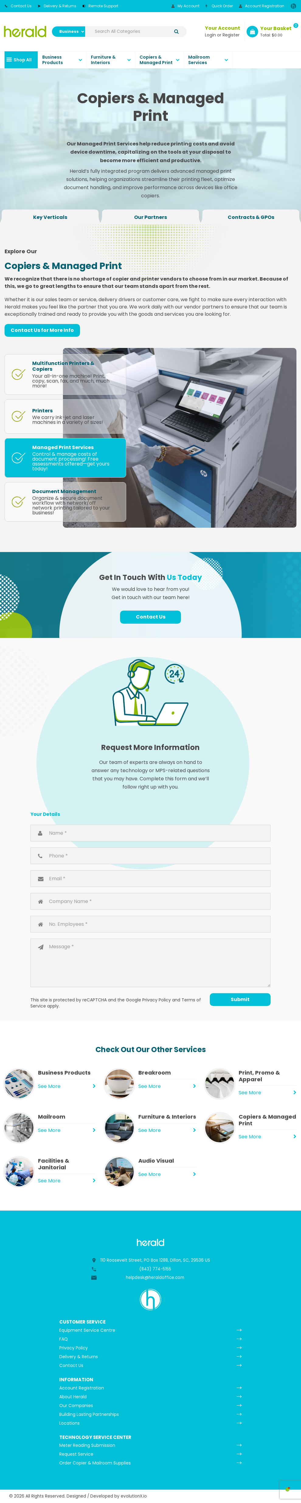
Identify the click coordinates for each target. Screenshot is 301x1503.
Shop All (23, 60)
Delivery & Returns (57, 6)
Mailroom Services (199, 60)
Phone (150, 855)
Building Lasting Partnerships (89, 1414)
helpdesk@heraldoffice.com (155, 1277)
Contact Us (18, 6)
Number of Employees (150, 924)
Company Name (150, 901)
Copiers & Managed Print (156, 60)
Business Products (52, 60)
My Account (185, 6)
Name (150, 833)
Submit (240, 999)
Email (150, 878)
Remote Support (100, 6)
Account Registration (261, 6)
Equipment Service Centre (87, 1330)
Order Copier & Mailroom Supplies (95, 1462)
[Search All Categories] (136, 31)
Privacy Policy (156, 1000)
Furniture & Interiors (103, 60)
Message (150, 963)
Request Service (76, 1454)
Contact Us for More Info (42, 330)
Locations (69, 1423)
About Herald (73, 1396)
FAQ (63, 1339)
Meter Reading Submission (87, 1445)
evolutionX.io (134, 1496)
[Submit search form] (176, 31)
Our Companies (76, 1405)
